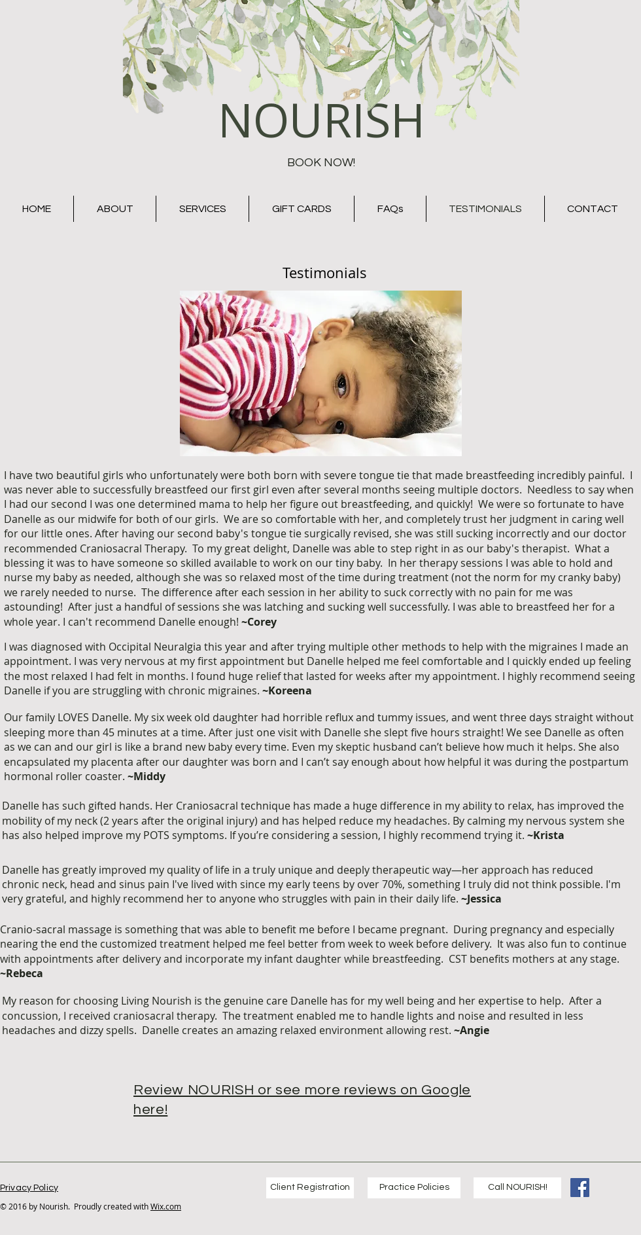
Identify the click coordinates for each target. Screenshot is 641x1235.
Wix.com (165, 1206)
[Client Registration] (310, 1188)
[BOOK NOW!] (321, 163)
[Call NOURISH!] (517, 1188)
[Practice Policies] (414, 1188)
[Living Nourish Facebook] (579, 1187)
